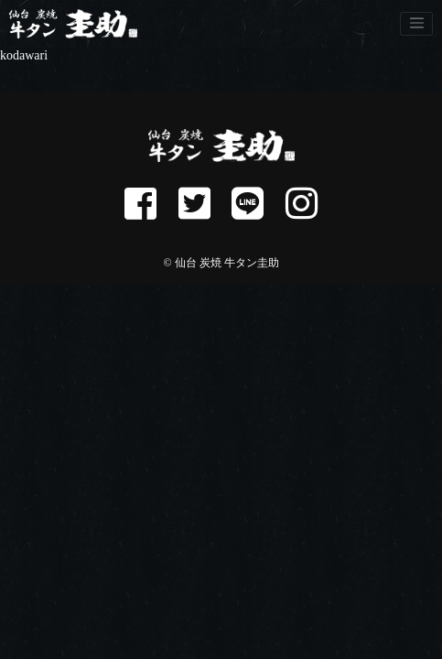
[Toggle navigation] (416, 24)
